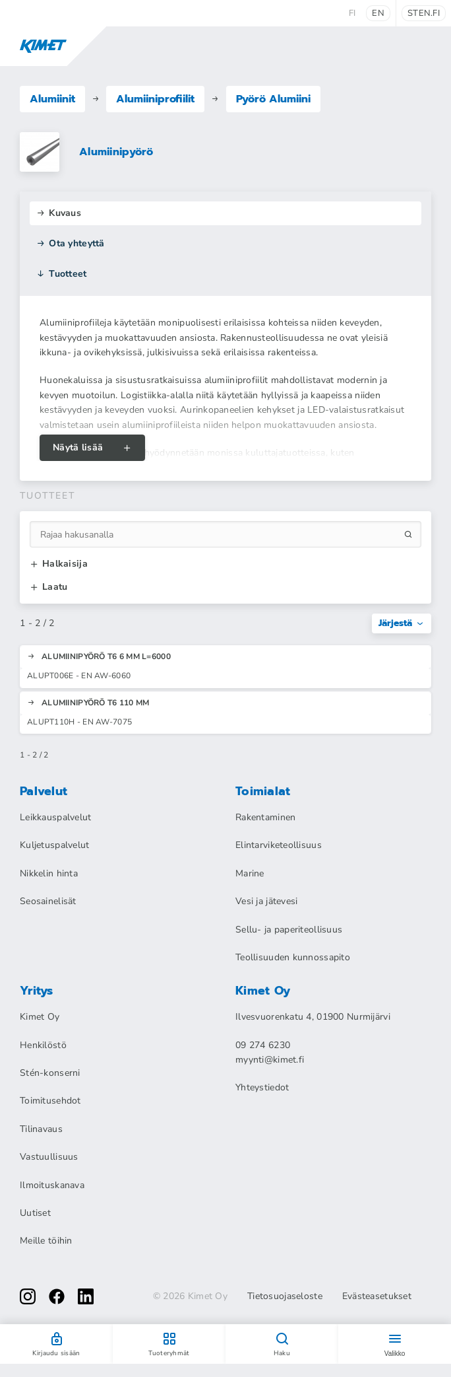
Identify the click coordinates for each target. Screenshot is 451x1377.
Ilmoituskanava (52, 1185)
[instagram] (28, 1296)
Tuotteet (61, 273)
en (378, 13)
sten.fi (423, 13)
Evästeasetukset (376, 1296)
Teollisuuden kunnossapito (292, 957)
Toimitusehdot (50, 1100)
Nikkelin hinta (49, 873)
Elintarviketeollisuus (278, 845)
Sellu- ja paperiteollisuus (288, 929)
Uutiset (35, 1213)
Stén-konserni (50, 1073)
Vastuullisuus (49, 1156)
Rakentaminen (265, 817)
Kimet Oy (39, 1016)
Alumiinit (52, 99)
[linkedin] (86, 1296)
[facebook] (57, 1296)
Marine (249, 873)
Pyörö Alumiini (273, 99)
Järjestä (401, 623)
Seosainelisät (48, 901)
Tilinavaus (41, 1129)
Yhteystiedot (262, 1087)
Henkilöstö (43, 1045)
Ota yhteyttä (70, 243)
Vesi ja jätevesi (266, 901)
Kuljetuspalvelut (54, 845)
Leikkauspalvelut (55, 817)
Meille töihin (46, 1240)
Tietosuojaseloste (284, 1296)
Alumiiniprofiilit (155, 99)
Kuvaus (58, 213)
